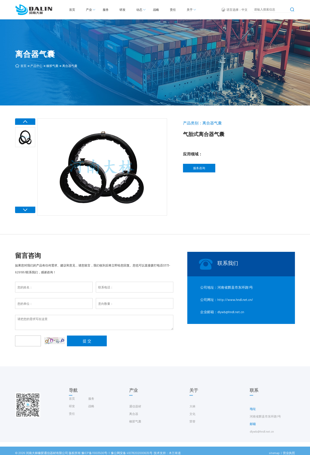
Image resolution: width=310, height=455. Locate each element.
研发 (122, 9)
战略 (156, 9)
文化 (192, 422)
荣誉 (192, 429)
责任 (173, 9)
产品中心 (36, 66)
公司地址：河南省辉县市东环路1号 (226, 287)
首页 (72, 9)
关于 (190, 9)
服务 (106, 9)
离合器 (133, 422)
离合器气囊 (69, 66)
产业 (89, 9)
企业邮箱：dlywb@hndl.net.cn (222, 312)
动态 (139, 9)
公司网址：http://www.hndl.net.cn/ (226, 299)
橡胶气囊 (52, 66)
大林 (192, 414)
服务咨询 (199, 168)
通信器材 (135, 414)
